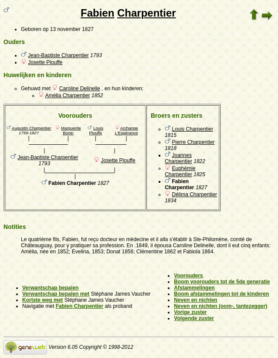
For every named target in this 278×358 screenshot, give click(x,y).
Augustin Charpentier (31, 128)
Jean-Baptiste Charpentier (58, 55)
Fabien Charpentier (79, 306)
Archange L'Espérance (126, 130)
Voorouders (188, 276)
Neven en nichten (195, 300)
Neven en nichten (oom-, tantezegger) (220, 306)
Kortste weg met (42, 300)
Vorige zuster (190, 312)
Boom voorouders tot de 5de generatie (222, 282)
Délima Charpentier (194, 194)
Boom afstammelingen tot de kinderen (221, 294)
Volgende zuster (194, 318)
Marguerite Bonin (71, 130)
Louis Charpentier (193, 129)
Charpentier (146, 13)
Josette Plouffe (45, 62)
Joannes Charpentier (178, 158)
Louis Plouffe (96, 130)
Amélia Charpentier (67, 95)
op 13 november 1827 (68, 29)
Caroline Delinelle (79, 88)
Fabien (97, 13)
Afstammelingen (194, 288)
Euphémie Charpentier (180, 171)
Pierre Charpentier (193, 142)
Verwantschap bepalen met (55, 294)
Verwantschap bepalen (50, 288)
